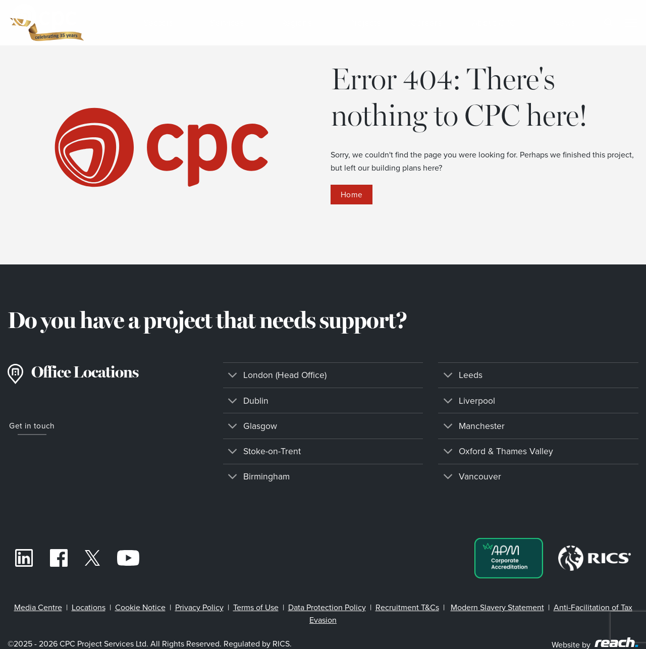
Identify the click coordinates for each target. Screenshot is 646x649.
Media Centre (38, 607)
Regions (299, 22)
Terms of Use (256, 607)
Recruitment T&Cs (407, 607)
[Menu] (630, 23)
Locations (88, 607)
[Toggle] (233, 376)
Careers (426, 22)
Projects (365, 22)
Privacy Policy (199, 607)
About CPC (497, 22)
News (564, 22)
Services (230, 22)
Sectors (161, 22)
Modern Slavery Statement (497, 607)
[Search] (608, 22)
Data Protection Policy (327, 607)
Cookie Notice (140, 607)
